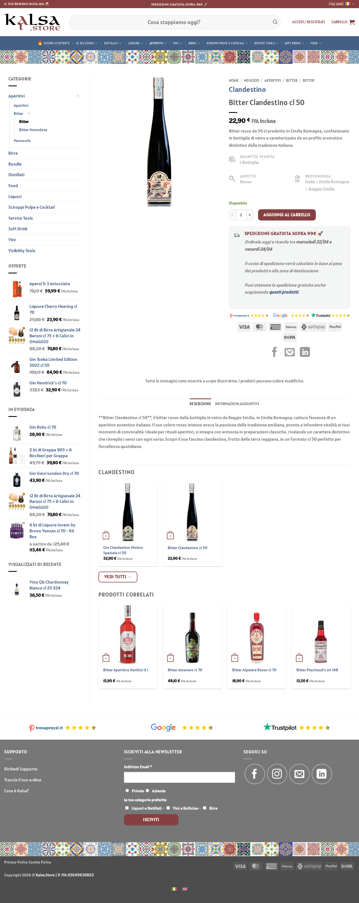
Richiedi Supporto (21, 769)
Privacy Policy (16, 862)
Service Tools (266, 43)
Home (234, 80)
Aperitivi (157, 43)
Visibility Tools (21, 250)
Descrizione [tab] (200, 403)
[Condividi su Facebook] (275, 353)
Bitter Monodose (33, 129)
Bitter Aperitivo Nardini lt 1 (125, 669)
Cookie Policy (40, 862)
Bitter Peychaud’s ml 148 (317, 669)
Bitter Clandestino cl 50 (187, 547)
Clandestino (247, 89)
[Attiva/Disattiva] (78, 96)
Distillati (113, 43)
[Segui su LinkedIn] (322, 774)
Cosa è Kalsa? (16, 790)
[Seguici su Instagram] (277, 774)
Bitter (18, 113)
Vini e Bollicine (185, 808)
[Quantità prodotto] (241, 214)
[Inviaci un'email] (299, 774)
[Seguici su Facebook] (255, 774)
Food (316, 43)
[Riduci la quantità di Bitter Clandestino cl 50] (232, 214)
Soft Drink (294, 43)
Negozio (251, 80)
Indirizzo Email (138, 766)
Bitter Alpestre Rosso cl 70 (254, 669)
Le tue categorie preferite (145, 799)
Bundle (15, 164)
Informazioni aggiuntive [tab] (237, 403)
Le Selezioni (87, 43)
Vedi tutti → (118, 576)
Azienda (158, 790)
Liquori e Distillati (147, 808)
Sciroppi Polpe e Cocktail (227, 43)
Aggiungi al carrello (286, 214)
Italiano (342, 4)
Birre (194, 43)
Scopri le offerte (57, 43)
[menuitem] (174, 888)
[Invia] (275, 22)
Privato (138, 790)
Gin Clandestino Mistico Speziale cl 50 (123, 550)
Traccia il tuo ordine (22, 780)
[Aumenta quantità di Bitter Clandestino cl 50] (250, 214)
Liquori (135, 43)
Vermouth (22, 140)
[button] (308, 22)
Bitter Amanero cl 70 (185, 669)
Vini (177, 43)
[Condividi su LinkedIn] (305, 353)
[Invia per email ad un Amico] (290, 353)
